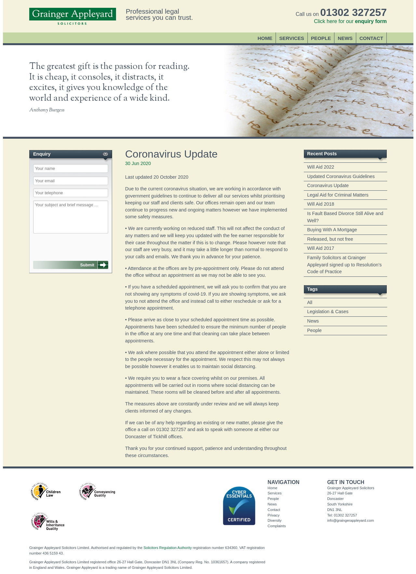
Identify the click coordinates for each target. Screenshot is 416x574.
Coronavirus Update (328, 185)
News (345, 38)
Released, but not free (330, 239)
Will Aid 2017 (320, 248)
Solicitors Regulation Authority (167, 548)
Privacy (273, 515)
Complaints (276, 526)
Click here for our (350, 21)
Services (291, 38)
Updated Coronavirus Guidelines (341, 176)
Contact (371, 38)
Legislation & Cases (327, 311)
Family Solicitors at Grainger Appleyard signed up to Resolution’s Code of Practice (344, 264)
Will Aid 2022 (320, 167)
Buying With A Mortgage (332, 229)
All (309, 302)
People (321, 38)
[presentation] (66, 244)
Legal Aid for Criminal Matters (338, 195)
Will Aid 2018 (320, 204)
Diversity (274, 520)
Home (265, 38)
